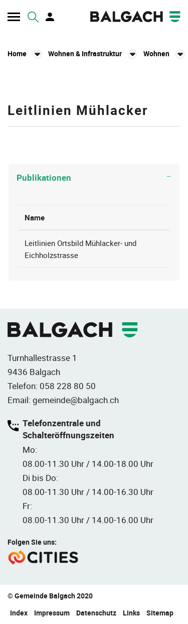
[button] (92, 54)
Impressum (52, 612)
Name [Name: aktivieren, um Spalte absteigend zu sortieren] (35, 217)
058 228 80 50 (68, 386)
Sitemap (159, 612)
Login (50, 17)
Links (131, 612)
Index (19, 612)
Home (17, 53)
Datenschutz (96, 612)
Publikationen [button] (44, 177)
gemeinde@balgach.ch (76, 400)
